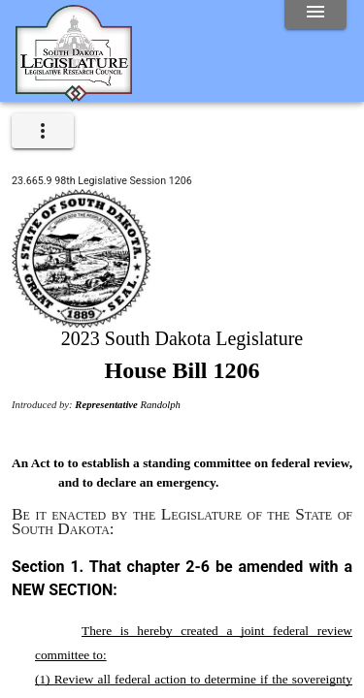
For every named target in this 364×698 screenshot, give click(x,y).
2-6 (197, 566)
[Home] (74, 94)
